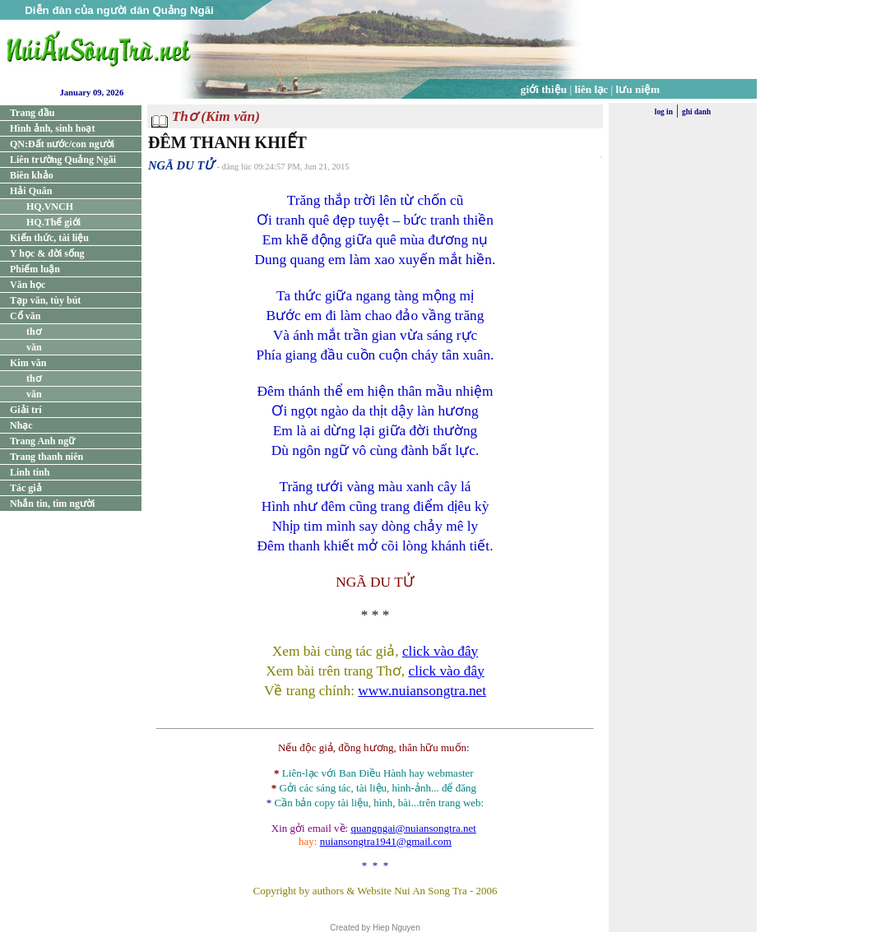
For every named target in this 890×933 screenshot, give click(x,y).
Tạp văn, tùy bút (45, 300)
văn (34, 347)
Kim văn (28, 363)
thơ (33, 331)
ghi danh (696, 112)
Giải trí (26, 409)
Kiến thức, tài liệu (49, 238)
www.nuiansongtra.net (422, 691)
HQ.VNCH (49, 206)
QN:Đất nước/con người (62, 144)
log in (664, 112)
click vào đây (440, 651)
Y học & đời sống (47, 253)
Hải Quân (31, 191)
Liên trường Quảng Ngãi (63, 159)
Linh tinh (29, 472)
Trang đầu (32, 112)
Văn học (27, 284)
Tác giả (26, 488)
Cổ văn (25, 316)
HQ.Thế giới (53, 222)
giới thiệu (544, 89)
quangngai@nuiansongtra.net (412, 828)
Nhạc (21, 425)
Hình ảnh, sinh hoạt (52, 128)
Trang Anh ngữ (42, 441)
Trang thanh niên (46, 456)
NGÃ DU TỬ (180, 165)
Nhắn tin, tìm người (52, 503)
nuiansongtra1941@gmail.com (386, 841)
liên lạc (592, 89)
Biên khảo (31, 175)
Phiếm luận (35, 269)
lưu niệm (638, 89)
